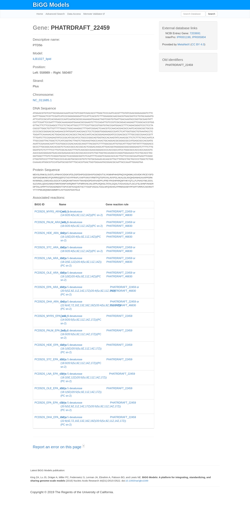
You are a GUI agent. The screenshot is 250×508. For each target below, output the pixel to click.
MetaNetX (184, 44)
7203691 (195, 33)
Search (211, 14)
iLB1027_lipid (42, 59)
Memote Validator (93, 13)
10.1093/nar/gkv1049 (136, 480)
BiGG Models (51, 4)
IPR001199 (183, 37)
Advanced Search (55, 13)
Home (40, 13)
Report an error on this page (58, 447)
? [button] (83, 446)
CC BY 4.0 (197, 44)
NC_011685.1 (42, 100)
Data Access (74, 13)
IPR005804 (199, 37)
